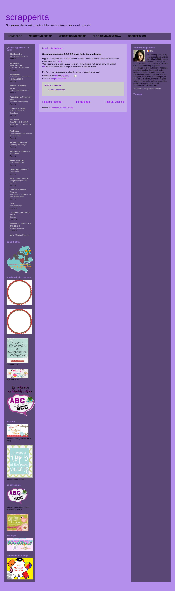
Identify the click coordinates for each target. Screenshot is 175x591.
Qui (43, 67)
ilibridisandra (16, 54)
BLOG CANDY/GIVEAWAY (107, 36)
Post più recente (51, 101)
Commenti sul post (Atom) (62, 108)
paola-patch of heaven (20, 151)
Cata (12, 203)
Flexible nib (14, 172)
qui (59, 61)
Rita (151, 51)
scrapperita (27, 17)
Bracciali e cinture (17, 228)
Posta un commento (56, 90)
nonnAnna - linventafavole (16, 64)
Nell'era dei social (17, 163)
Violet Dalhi (15, 74)
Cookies (13, 217)
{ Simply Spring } (17, 108)
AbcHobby (14, 131)
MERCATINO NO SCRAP (72, 36)
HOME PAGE (15, 36)
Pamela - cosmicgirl (18, 142)
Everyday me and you (18, 145)
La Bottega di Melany (19, 169)
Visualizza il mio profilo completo (147, 88)
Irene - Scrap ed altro (19, 178)
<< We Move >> (16, 206)
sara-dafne (14, 120)
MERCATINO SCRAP (40, 36)
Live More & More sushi (19, 90)
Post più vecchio (114, 101)
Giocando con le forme (19, 102)
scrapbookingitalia (58, 79)
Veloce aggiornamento (19, 56)
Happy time (14, 154)
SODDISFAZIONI (137, 36)
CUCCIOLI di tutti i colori (19, 68)
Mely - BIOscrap (17, 160)
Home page (83, 101)
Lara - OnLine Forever (19, 235)
